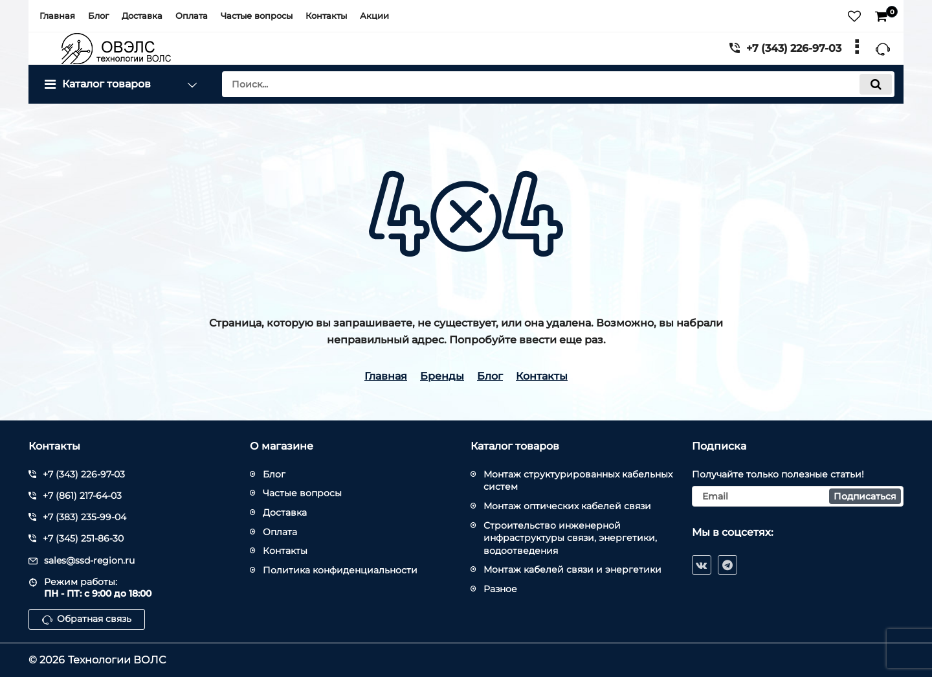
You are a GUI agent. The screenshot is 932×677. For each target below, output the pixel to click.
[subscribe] (798, 496)
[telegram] (727, 565)
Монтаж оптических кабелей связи (567, 506)
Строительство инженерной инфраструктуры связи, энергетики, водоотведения (570, 538)
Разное (500, 589)
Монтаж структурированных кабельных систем (577, 480)
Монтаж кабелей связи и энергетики (572, 569)
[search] (558, 84)
